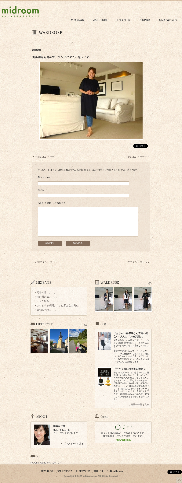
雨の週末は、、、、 (48, 296)
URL (41, 189)
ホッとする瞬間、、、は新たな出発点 (57, 305)
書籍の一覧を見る (140, 404)
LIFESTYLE (123, 20)
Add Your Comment (52, 203)
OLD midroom (168, 20)
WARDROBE (99, 20)
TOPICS (145, 20)
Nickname (45, 177)
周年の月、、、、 (46, 292)
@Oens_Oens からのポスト (46, 462)
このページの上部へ (179, 480)
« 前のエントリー (45, 156)
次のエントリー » (137, 156)
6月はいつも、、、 (47, 309)
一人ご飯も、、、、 (48, 301)
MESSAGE (77, 20)
